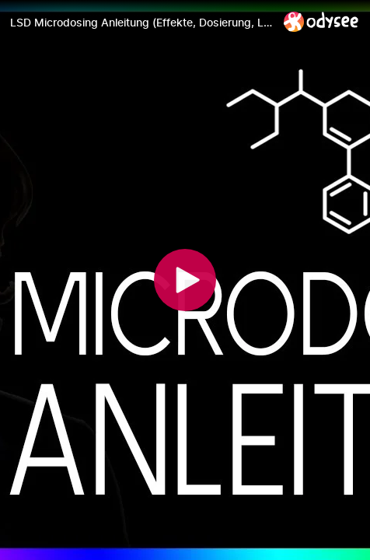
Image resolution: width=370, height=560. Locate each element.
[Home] (321, 21)
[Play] (185, 280)
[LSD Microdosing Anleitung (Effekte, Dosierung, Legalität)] (141, 22)
